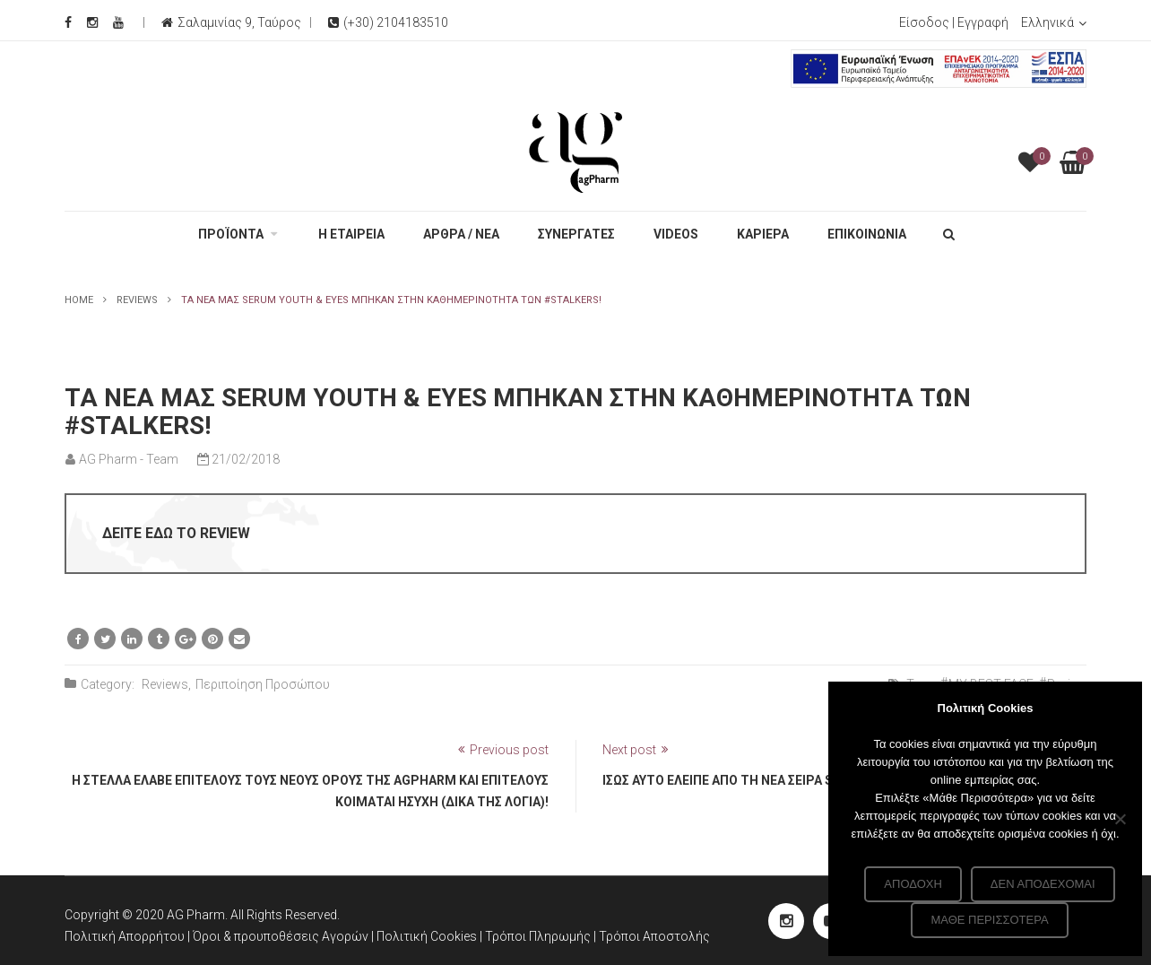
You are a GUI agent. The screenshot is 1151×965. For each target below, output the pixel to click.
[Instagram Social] (92, 22)
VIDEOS (675, 234)
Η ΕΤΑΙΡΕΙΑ (351, 234)
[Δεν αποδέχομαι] (1120, 819)
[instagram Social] (786, 921)
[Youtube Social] (118, 22)
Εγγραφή (982, 22)
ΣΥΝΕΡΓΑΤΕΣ (576, 234)
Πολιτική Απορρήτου (125, 936)
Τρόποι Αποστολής (654, 936)
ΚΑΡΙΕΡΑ (763, 234)
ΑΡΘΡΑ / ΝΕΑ (461, 234)
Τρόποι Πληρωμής (539, 936)
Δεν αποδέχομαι (1043, 884)
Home (79, 300)
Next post (629, 750)
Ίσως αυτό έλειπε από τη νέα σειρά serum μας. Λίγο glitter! (796, 780)
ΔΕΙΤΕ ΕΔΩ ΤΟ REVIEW (176, 533)
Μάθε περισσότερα (989, 919)
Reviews (137, 300)
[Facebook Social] (68, 22)
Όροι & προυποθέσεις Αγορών (280, 936)
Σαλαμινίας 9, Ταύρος (239, 22)
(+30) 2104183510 (388, 22)
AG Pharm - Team (128, 459)
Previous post (509, 750)
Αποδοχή (912, 884)
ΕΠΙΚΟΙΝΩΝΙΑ (866, 234)
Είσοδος (924, 22)
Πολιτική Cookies (428, 936)
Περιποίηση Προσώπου (262, 684)
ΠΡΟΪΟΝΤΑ (231, 234)
